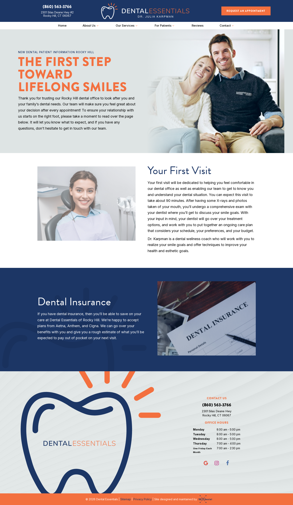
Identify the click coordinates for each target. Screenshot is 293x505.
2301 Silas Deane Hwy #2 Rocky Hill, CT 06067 (57, 14)
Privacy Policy (142, 499)
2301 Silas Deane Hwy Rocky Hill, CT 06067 (216, 413)
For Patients (165, 25)
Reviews (197, 25)
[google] (206, 463)
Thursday (200, 443)
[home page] (145, 11)
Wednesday (201, 438)
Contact (227, 25)
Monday (198, 429)
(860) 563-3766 (57, 7)
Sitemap (125, 499)
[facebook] (227, 463)
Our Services (127, 25)
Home (62, 25)
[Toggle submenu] (97, 25)
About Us (91, 25)
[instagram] (217, 463)
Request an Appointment (245, 11)
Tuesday (199, 434)
